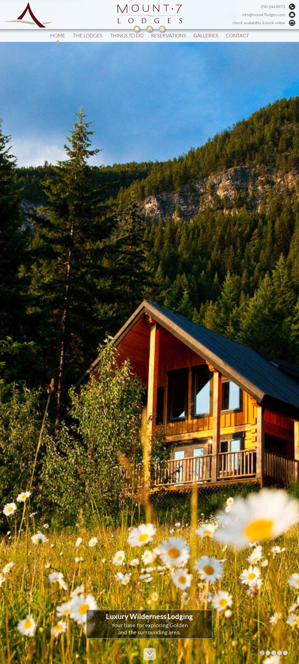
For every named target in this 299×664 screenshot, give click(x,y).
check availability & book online (258, 22)
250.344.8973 (273, 6)
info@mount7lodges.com (263, 14)
